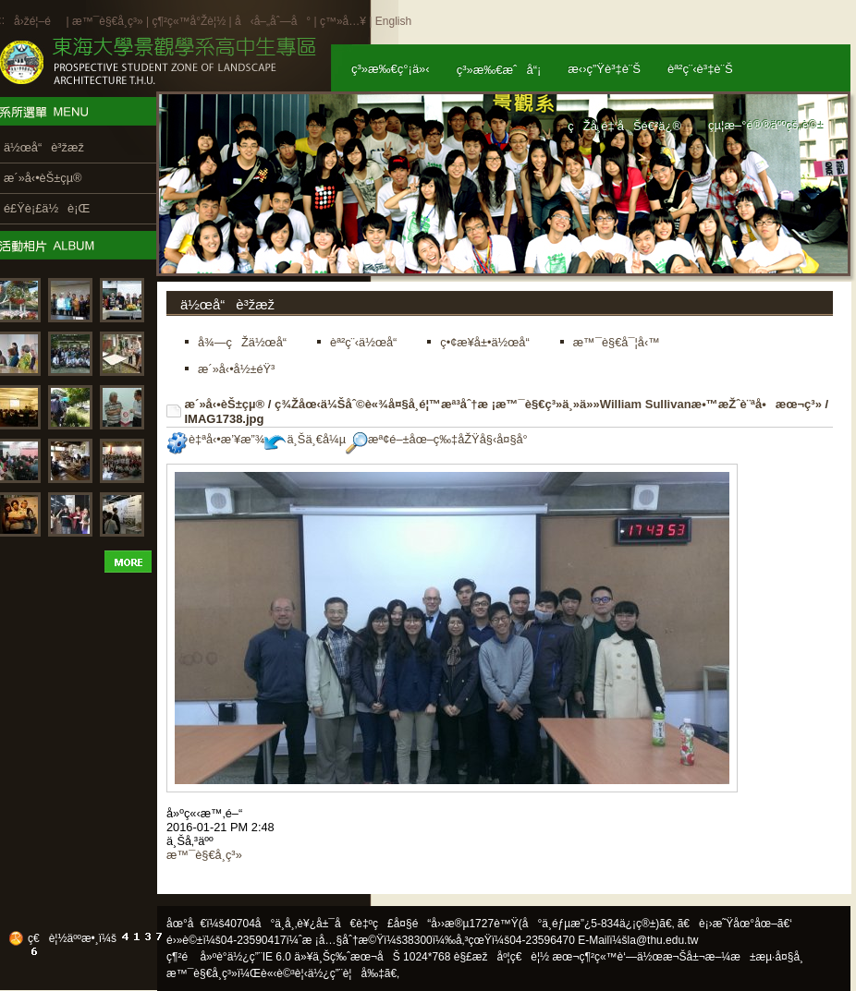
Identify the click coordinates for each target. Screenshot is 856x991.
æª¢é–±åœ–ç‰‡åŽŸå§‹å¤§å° (441, 439)
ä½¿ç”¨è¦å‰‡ (346, 973)
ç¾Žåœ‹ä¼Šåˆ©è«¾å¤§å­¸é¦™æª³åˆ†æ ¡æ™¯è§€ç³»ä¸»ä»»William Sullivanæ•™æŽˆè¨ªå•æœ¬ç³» (548, 404)
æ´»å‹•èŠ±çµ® (225, 404)
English (393, 21)
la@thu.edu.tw (663, 940)
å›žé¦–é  (38, 21)
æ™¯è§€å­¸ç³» (109, 21)
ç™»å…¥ (343, 21)
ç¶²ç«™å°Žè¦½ (189, 21)
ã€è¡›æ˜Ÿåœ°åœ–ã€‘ (735, 923)
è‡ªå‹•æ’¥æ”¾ (215, 439)
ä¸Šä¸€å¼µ (305, 439)
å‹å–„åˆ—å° (273, 21)
